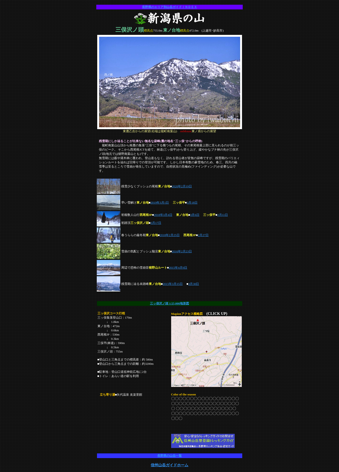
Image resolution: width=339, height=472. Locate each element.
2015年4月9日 (178, 267)
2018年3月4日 (163, 215)
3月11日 (222, 215)
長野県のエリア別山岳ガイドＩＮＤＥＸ (169, 7)
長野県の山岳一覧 (169, 455)
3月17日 (155, 223)
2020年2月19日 (182, 186)
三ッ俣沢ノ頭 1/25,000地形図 (169, 303)
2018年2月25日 (170, 235)
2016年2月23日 (182, 251)
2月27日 (203, 235)
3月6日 (194, 215)
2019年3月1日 (159, 202)
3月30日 (193, 284)
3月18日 (192, 202)
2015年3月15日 (173, 284)
